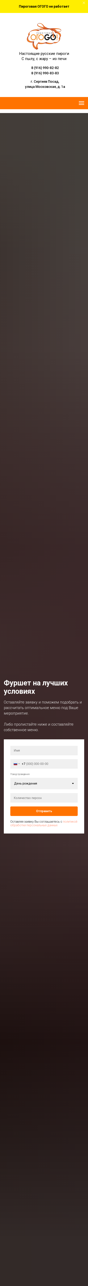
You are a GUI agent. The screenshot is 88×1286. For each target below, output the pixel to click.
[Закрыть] (84, 3)
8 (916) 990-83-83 (45, 73)
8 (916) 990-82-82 (45, 68)
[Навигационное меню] (81, 103)
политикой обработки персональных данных (43, 823)
